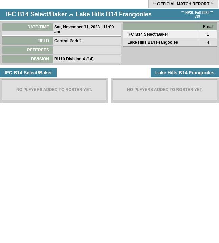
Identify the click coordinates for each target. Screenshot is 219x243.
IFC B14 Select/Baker (36, 14)
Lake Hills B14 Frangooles (114, 14)
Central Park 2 (68, 40)
